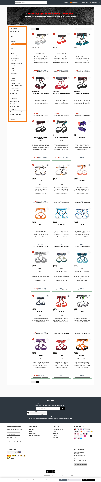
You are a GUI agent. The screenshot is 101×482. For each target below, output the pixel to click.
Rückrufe (55, 435)
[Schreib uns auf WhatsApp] (53, 471)
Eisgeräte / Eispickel (15, 88)
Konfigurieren (63, 479)
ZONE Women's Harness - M (82, 55)
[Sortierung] (83, 34)
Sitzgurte (13, 48)
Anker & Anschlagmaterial (16, 68)
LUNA (61, 364)
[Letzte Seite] (48, 34)
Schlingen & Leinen (15, 66)
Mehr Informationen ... (45, 479)
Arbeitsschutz (14, 78)
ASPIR (82, 320)
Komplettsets (13, 71)
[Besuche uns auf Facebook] (47, 471)
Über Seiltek (55, 437)
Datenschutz (33, 433)
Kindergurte (13, 46)
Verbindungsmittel (15, 63)
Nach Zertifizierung (14, 36)
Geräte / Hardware (15, 61)
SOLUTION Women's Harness (40, 55)
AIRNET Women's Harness (61, 143)
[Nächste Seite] (45, 34)
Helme (12, 58)
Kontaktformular (18, 441)
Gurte (12, 41)
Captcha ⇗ (43, 414)
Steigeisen (13, 86)
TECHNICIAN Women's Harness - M (40, 100)
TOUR (82, 232)
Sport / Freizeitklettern (15, 106)
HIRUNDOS (82, 364)
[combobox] (42, 5)
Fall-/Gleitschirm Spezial (15, 119)
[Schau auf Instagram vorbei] (50, 471)
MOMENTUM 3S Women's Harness (82, 100)
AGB (61, 418)
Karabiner (13, 56)
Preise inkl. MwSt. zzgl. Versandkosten (82, 165)
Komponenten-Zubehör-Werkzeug (17, 117)
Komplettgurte (14, 44)
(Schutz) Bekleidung (15, 93)
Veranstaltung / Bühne (15, 111)
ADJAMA (61, 320)
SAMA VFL (40, 276)
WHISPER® (82, 188)
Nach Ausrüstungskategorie (16, 39)
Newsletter (55, 433)
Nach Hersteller (13, 34)
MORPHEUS (82, 143)
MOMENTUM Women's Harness (61, 99)
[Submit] (62, 408)
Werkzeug (13, 83)
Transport (13, 73)
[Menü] (64, 5)
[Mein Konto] (84, 5)
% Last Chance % (14, 122)
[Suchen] (56, 5)
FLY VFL (41, 188)
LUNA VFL (40, 364)
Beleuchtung (13, 81)
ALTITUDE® (61, 232)
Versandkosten (47, 475)
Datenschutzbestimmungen (41, 418)
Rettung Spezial (13, 98)
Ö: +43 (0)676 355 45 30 (13, 432)
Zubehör (12, 76)
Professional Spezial (14, 96)
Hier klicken (38, 413)
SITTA (40, 232)
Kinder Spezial (13, 104)
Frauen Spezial (13, 101)
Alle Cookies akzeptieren (88, 479)
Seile (12, 53)
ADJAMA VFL (40, 320)
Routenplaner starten (81, 464)
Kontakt (54, 431)
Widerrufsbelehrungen (35, 435)
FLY (61, 188)
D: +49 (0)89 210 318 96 (13, 435)
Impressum (32, 429)
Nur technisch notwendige (74, 479)
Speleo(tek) (12, 109)
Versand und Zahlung (58, 429)
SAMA (61, 276)
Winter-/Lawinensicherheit (16, 91)
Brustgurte (13, 51)
